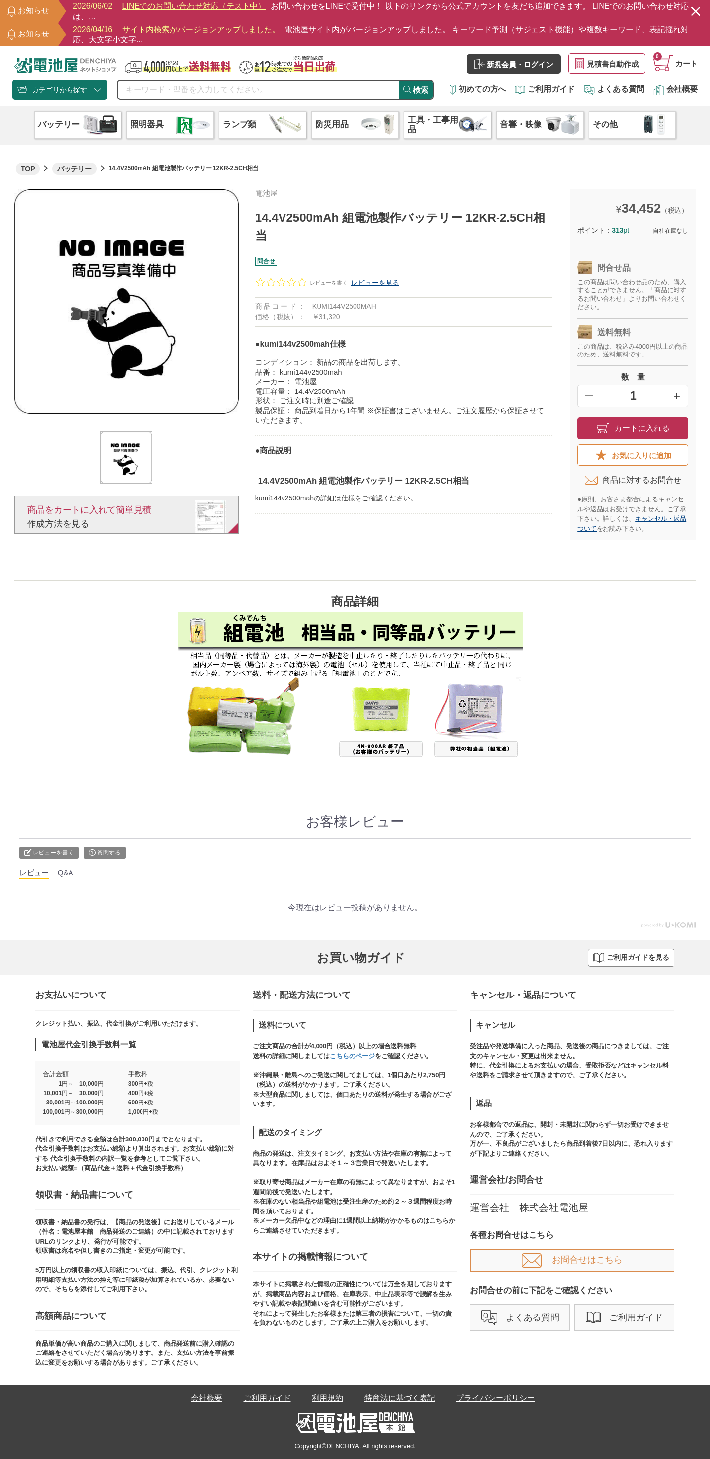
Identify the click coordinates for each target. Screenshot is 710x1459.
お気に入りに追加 (633, 455)
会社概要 (675, 89)
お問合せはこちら (572, 1260)
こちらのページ (352, 1056)
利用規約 (327, 1398)
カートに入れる (633, 428)
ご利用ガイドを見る (631, 958)
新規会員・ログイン (513, 64)
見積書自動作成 (607, 63)
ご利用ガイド (545, 89)
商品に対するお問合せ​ (633, 480)
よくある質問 (614, 89)
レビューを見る (375, 282)
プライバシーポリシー (495, 1398)
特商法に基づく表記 (399, 1398)
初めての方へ (478, 89)
